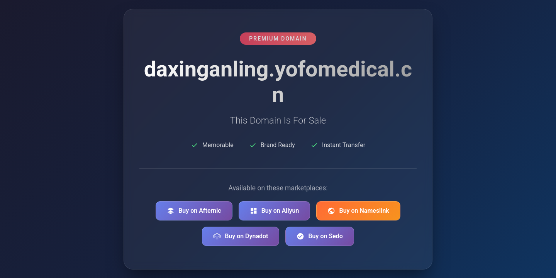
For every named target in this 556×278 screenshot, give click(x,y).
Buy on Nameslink (358, 211)
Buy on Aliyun (274, 211)
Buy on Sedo (319, 236)
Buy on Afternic (194, 211)
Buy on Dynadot (240, 236)
